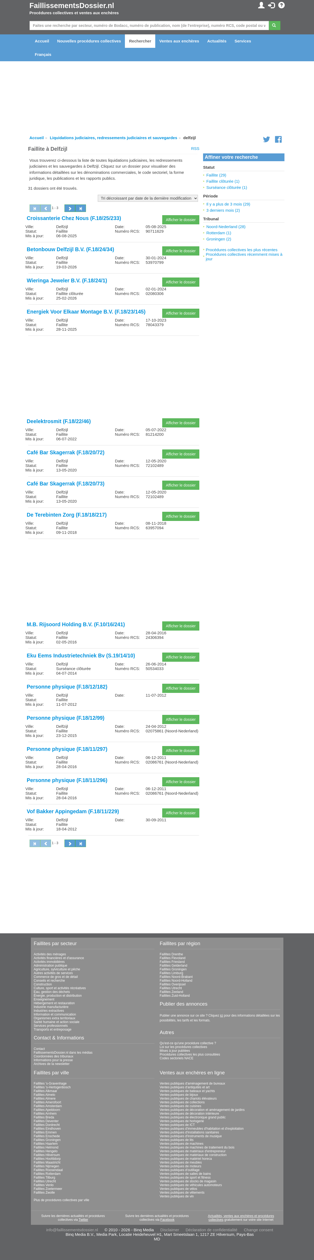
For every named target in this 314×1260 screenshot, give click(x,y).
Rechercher (140, 41)
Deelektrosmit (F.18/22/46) (59, 421)
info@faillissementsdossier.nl (72, 1229)
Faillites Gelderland (173, 965)
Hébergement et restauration (54, 1003)
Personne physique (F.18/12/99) (65, 718)
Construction (43, 984)
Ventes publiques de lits (177, 1140)
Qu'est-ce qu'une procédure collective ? (188, 1043)
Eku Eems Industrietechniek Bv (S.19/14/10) (81, 655)
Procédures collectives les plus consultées (190, 1054)
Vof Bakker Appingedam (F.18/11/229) (73, 811)
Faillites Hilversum (47, 1155)
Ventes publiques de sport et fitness (185, 1177)
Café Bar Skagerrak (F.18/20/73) (65, 484)
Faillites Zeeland (171, 992)
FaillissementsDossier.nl (72, 6)
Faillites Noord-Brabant (176, 977)
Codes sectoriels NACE (176, 1058)
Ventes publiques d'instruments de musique (191, 1136)
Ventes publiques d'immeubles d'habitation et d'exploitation (202, 1129)
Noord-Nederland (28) (226, 226)
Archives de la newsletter (52, 1064)
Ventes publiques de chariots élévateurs (188, 1098)
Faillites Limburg (171, 973)
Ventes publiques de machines (182, 1144)
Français (43, 54)
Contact (39, 1049)
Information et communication (55, 1014)
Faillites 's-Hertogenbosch (52, 1087)
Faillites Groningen (173, 969)
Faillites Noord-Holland (176, 980)
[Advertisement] (114, 377)
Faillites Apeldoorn (47, 1110)
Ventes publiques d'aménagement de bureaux (192, 1083)
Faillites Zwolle (44, 1192)
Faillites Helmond (46, 1147)
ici (221, 1015)
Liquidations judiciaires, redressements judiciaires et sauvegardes (113, 137)
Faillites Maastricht (47, 1162)
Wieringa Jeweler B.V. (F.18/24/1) (67, 280)
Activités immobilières (49, 962)
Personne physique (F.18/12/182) (67, 687)
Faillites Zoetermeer (48, 1189)
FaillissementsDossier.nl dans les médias (63, 1052)
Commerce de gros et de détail (56, 977)
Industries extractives (49, 1011)
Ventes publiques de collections (182, 1102)
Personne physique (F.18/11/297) (67, 749)
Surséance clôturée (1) (226, 187)
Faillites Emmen (45, 1132)
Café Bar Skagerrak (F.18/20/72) (65, 452)
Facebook (167, 1220)
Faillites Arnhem (45, 1113)
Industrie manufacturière (51, 1007)
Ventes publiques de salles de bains (185, 1174)
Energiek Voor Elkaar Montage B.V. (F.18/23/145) (86, 312)
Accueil (42, 41)
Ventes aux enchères (179, 41)
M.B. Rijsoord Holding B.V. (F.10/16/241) (76, 624)
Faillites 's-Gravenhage (50, 1083)
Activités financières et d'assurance (59, 958)
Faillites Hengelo (46, 1151)
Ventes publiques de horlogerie (182, 1121)
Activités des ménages (50, 954)
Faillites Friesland (172, 962)
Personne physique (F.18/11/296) (67, 780)
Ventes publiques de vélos (178, 1189)
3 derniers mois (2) (223, 210)
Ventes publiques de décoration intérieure (189, 1113)
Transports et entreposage (52, 1029)
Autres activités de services (53, 973)
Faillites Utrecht (171, 988)
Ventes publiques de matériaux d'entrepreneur (193, 1151)
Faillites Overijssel (173, 984)
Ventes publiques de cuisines (180, 1106)
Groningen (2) (218, 239)
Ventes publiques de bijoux (179, 1095)
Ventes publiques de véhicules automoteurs (191, 1185)
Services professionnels (51, 1026)
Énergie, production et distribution (58, 996)
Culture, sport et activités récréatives (60, 988)
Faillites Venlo (44, 1185)
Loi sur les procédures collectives (183, 1047)
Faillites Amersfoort (47, 1102)
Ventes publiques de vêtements (182, 1192)
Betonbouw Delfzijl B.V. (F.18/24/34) (70, 249)
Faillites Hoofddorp (47, 1159)
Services (242, 41)
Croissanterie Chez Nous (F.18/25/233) (74, 218)
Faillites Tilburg (44, 1177)
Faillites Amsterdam (48, 1106)
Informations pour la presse (53, 1060)
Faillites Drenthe (171, 954)
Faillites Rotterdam (47, 1174)
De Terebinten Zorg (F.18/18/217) (67, 515)
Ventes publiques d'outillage (180, 1170)
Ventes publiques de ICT (177, 1125)
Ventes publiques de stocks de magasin (188, 1181)
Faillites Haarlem (46, 1144)
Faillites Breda (44, 1117)
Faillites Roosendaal (48, 1170)
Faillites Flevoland (173, 958)
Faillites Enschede (47, 1136)
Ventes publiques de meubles (181, 1162)
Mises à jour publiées (175, 1051)
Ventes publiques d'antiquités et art (185, 1087)
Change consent (258, 1229)
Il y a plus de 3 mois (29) (228, 204)
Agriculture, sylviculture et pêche (57, 969)
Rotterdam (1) (218, 233)
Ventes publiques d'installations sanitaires (189, 1132)
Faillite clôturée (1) (222, 181)
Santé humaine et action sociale (57, 1022)
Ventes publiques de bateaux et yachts (187, 1091)
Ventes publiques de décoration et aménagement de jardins (202, 1110)
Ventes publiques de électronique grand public (193, 1117)
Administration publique (50, 965)
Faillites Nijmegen (46, 1166)
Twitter (83, 1220)
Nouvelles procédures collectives (89, 41)
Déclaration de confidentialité (211, 1229)
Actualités (216, 41)
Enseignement (44, 999)
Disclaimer (169, 1229)
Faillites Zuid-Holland (175, 996)
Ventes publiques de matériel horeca (186, 1159)
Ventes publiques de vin (177, 1196)
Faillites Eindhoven (47, 1129)
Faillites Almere (45, 1098)
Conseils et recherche (49, 980)
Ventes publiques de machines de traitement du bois (197, 1147)
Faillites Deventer (46, 1121)
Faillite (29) (216, 175)
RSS (195, 148)
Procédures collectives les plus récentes (241, 249)
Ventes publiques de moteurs (180, 1166)
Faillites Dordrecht (47, 1125)
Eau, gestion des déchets (52, 992)
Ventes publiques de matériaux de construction (193, 1155)
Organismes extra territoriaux (54, 1018)
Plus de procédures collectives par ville (61, 1200)
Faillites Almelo (44, 1095)
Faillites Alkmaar (45, 1091)
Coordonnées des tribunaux (53, 1056)
